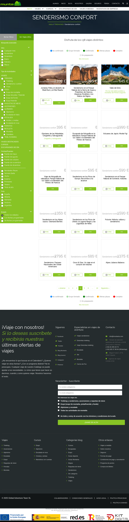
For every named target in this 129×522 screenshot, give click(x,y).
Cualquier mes (9, 51)
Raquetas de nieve (10, 464)
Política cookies (120, 504)
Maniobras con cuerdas (44, 460)
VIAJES (38, 9)
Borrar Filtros (8, 37)
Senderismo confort (13, 84)
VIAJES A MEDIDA (87, 9)
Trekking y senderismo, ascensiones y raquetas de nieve (83, 402)
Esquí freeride (11, 101)
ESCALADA (8, 117)
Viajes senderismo (83, 337)
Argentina (8, 205)
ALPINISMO (8, 109)
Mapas (70, 464)
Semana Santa (9, 173)
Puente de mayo (10, 154)
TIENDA (106, 3)
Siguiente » (105, 289)
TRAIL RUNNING (10, 137)
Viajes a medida (105, 446)
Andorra (7, 202)
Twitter (60, 342)
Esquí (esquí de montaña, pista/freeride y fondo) (79, 405)
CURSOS (49, 9)
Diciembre (8, 56)
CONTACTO (116, 3)
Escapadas (72, 450)
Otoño (6, 176)
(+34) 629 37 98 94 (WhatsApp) (116, 350)
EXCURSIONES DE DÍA (68, 9)
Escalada (80, 351)
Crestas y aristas (41, 457)
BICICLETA (8, 129)
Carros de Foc (82, 365)
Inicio (51, 24)
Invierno (7, 179)
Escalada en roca (12, 123)
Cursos (70, 446)
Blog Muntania (63, 351)
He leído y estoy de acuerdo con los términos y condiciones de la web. (88, 417)
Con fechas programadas (14, 218)
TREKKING (58, 24)
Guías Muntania (73, 460)
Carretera (9, 134)
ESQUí (6, 89)
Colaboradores (61, 499)
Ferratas (6, 468)
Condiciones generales (82, 499)
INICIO (63, 3)
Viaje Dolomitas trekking (85, 346)
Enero (6, 59)
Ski (78, 355)
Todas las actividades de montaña (74, 411)
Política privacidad (118, 499)
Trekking (9, 81)
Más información (84, 59)
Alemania (7, 200)
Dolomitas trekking (83, 341)
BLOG (70, 3)
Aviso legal (101, 499)
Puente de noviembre (12, 162)
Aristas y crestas (12, 120)
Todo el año (9, 187)
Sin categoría (72, 475)
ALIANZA (56, 3)
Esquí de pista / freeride (15, 95)
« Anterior (62, 289)
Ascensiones (8, 450)
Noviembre (8, 53)
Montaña (9, 131)
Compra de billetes (106, 468)
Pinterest (61, 366)
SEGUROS (97, 3)
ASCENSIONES (9, 106)
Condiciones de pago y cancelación (112, 460)
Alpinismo (10, 112)
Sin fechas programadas (13, 220)
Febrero (7, 62)
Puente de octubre (11, 160)
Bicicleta (80, 360)
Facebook (60, 337)
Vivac (8, 87)
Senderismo (72, 471)
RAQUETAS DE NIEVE (12, 103)
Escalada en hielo (13, 115)
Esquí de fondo (12, 98)
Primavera (8, 182)
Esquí (6, 460)
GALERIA (89, 3)
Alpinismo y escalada (69, 408)
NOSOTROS (79, 3)
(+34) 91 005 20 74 (112, 348)
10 (97, 289)
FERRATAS (8, 126)
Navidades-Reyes (11, 170)
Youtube (61, 347)
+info (58, 103)
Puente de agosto (11, 157)
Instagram (61, 361)
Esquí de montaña (13, 92)
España (7, 194)
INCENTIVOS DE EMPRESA (107, 9)
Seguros (103, 453)
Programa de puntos (107, 464)
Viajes (70, 482)
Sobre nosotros (105, 450)
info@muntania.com (116, 337)
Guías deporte (73, 457)
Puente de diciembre (12, 165)
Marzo (6, 65)
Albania (7, 197)
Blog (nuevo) (62, 356)
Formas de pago (106, 457)
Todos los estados (11, 215)
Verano (7, 184)
